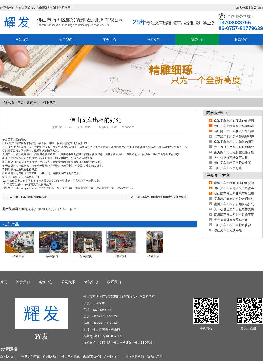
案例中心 (109, 39)
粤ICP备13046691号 (108, 336)
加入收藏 (242, 7)
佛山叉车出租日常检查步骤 (31, 196)
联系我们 (257, 7)
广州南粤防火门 (133, 356)
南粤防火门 (7, 356)
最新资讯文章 (218, 175)
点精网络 (105, 342)
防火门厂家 (154, 356)
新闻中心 (197, 39)
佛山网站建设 (122, 342)
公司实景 (153, 39)
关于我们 (65, 39)
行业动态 (49, 102)
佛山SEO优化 (143, 342)
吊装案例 (18, 256)
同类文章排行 (218, 113)
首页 (21, 102)
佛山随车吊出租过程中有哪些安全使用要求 (161, 196)
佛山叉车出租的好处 (228, 168)
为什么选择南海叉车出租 (231, 157)
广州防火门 (50, 356)
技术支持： (91, 342)
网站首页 (21, 39)
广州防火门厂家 (29, 356)
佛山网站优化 (70, 356)
